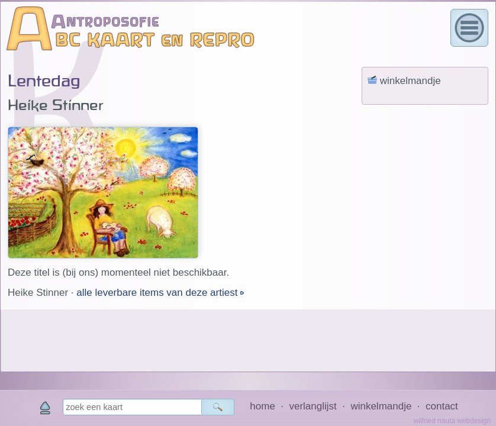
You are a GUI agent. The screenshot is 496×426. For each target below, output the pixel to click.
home (262, 406)
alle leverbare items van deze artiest (158, 292)
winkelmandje (380, 406)
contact (442, 406)
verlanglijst (312, 406)
